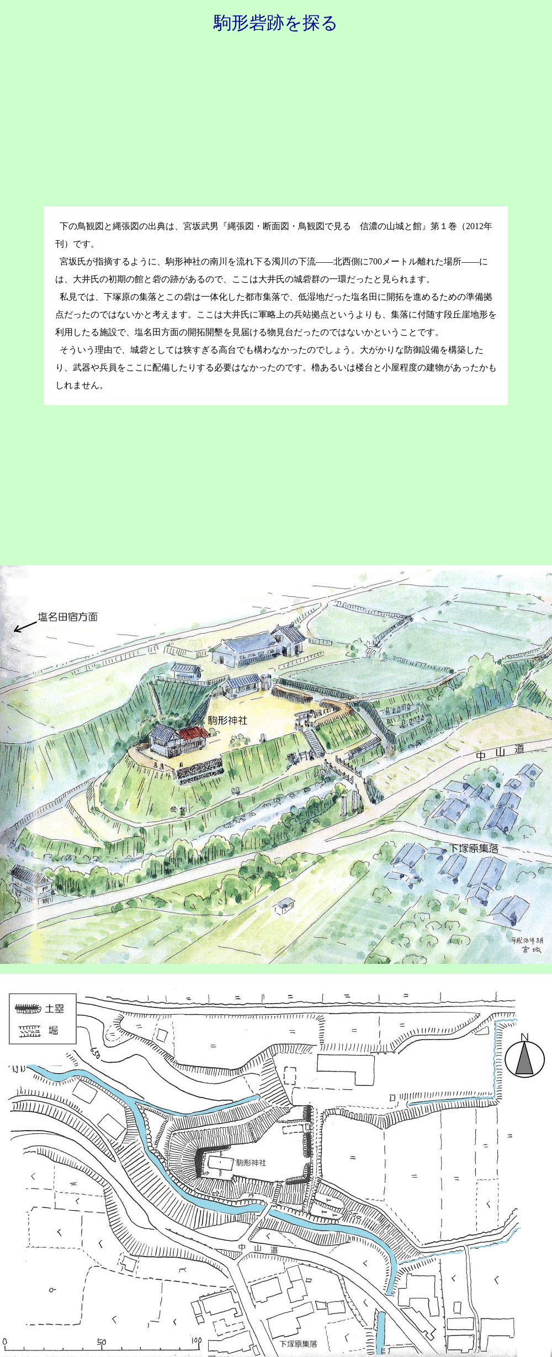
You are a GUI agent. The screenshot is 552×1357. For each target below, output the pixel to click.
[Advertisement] (276, 126)
